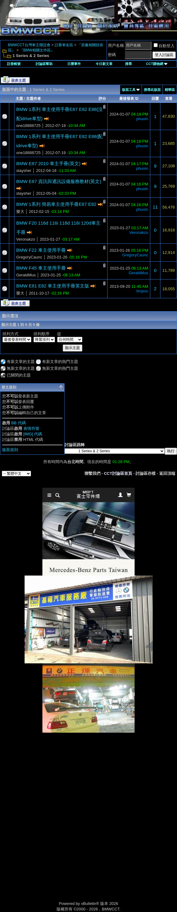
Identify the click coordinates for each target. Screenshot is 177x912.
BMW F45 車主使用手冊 (41, 268)
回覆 (155, 98)
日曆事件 (74, 64)
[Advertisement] (88, 776)
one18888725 (28, 125)
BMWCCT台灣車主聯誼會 (29, 45)
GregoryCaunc (29, 257)
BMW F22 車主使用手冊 (41, 250)
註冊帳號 (14, 64)
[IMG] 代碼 (32, 434)
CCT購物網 (156, 64)
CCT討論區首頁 (118, 473)
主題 (19, 98)
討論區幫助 (44, 64)
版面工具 (129, 90)
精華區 (170, 90)
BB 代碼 (18, 423)
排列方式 (10, 334)
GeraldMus (26, 275)
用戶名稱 (116, 45)
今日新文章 (104, 64)
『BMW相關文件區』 (37, 50)
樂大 (20, 211)
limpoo (142, 291)
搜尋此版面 (152, 90)
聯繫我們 (92, 473)
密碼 (112, 54)
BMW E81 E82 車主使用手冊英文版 (52, 285)
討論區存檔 (145, 473)
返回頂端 (167, 473)
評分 (102, 98)
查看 (168, 98)
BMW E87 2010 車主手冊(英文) (48, 163)
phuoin (142, 118)
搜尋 (128, 64)
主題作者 (33, 98)
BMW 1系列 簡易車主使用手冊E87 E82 (56, 204)
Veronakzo (25, 239)
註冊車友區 (64, 45)
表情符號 (31, 428)
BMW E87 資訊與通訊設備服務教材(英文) (58, 181)
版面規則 (10, 449)
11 (155, 207)
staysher (23, 170)
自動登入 (164, 45)
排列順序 (41, 334)
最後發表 (126, 98)
